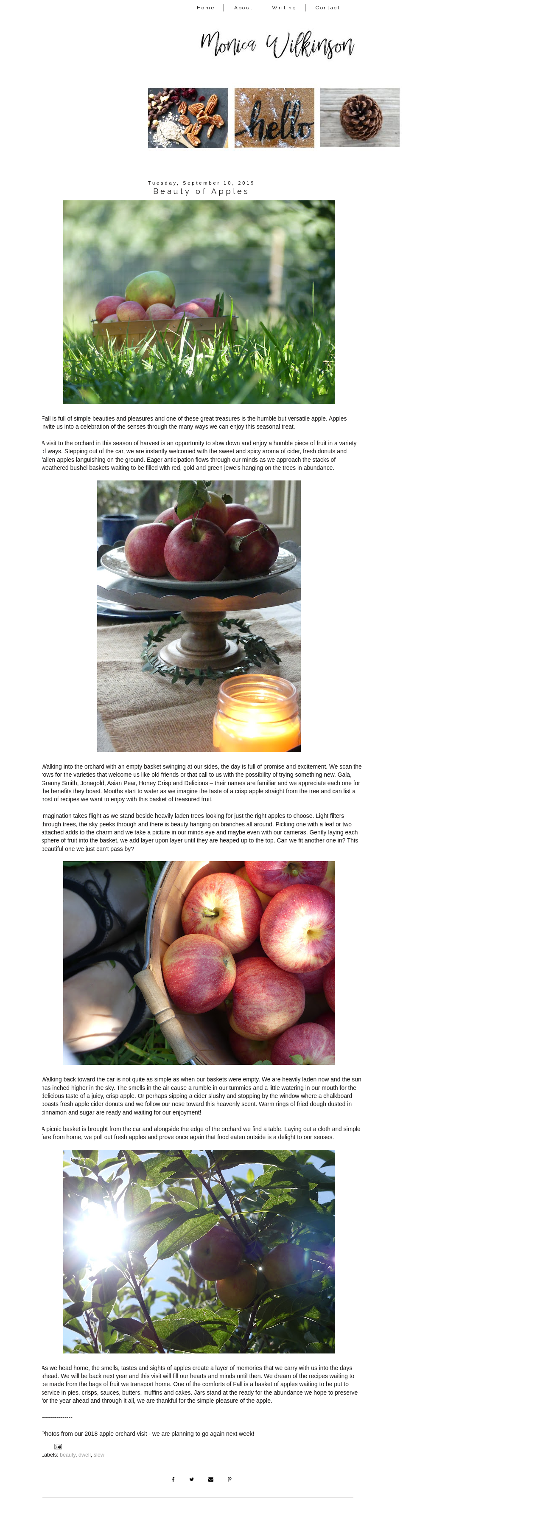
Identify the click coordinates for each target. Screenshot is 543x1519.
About (243, 8)
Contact (328, 8)
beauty (68, 1455)
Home (206, 8)
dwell (84, 1455)
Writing (284, 8)
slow (99, 1455)
